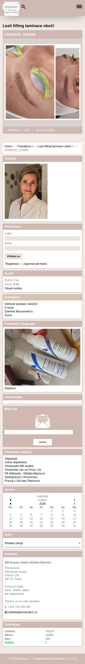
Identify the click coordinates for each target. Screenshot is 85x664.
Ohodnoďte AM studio (19, 466)
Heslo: (9, 243)
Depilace (10, 388)
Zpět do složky (45, 130)
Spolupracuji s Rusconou (21, 477)
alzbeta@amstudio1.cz (22, 612)
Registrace (12, 263)
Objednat (11, 458)
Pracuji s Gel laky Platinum (22, 480)
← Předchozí (12, 130)
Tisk (74, 658)
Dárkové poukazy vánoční (21, 303)
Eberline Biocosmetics (19, 311)
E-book (9, 307)
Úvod (7, 146)
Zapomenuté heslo (35, 263)
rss (68, 658)
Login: (8, 233)
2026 (42, 503)
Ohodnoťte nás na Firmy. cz (23, 469)
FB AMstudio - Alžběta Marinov (25, 473)
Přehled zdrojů (14, 543)
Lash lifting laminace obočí (54, 146)
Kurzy (8, 315)
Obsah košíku (13, 288)
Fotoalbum (24, 146)
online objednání (16, 462)
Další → (29, 130)
